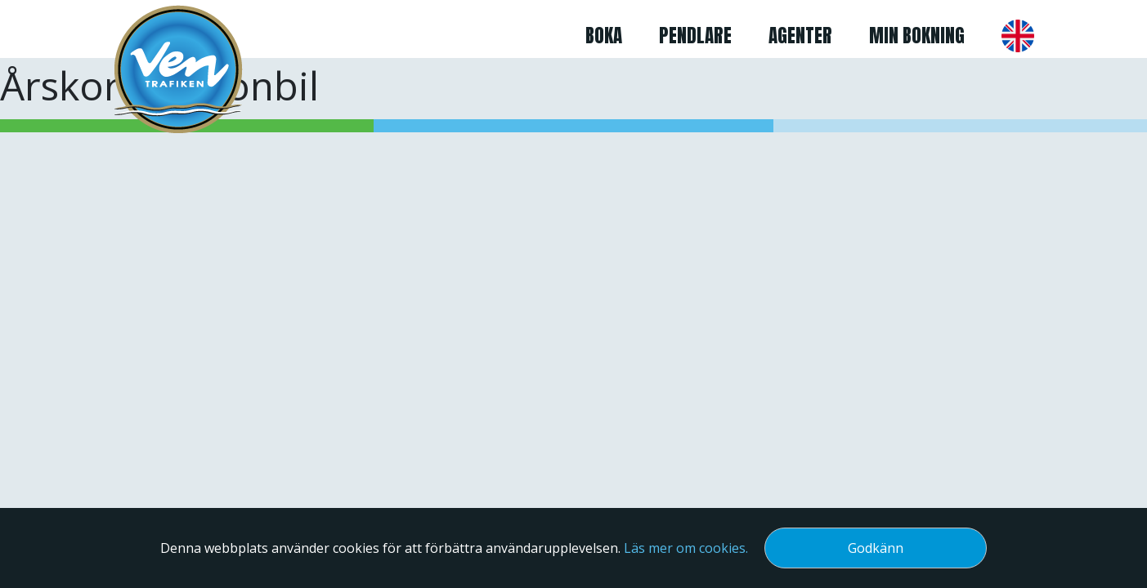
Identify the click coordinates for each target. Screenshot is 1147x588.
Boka (603, 35)
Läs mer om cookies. (686, 548)
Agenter (800, 35)
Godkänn (875, 548)
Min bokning (917, 35)
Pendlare (695, 35)
